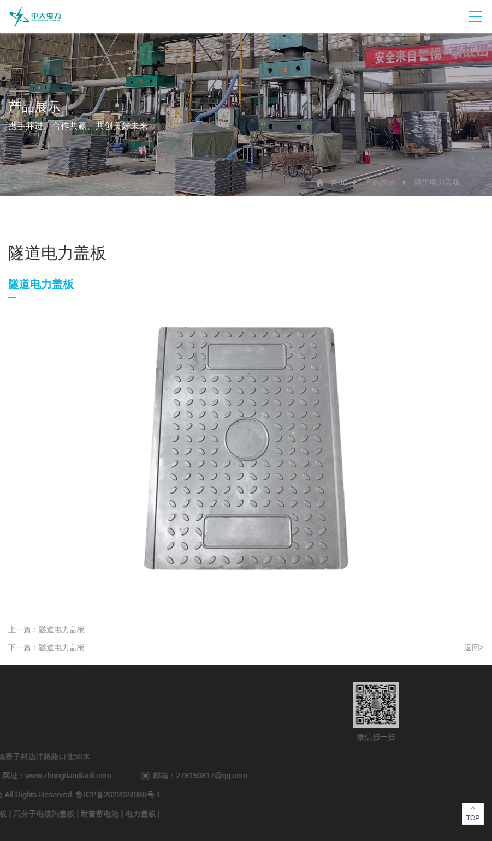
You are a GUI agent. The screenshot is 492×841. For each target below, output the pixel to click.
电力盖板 (38, 813)
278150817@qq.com (109, 775)
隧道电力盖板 (437, 182)
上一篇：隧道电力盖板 (46, 629)
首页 (338, 182)
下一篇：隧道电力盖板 (46, 647)
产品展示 (380, 182)
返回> (474, 647)
